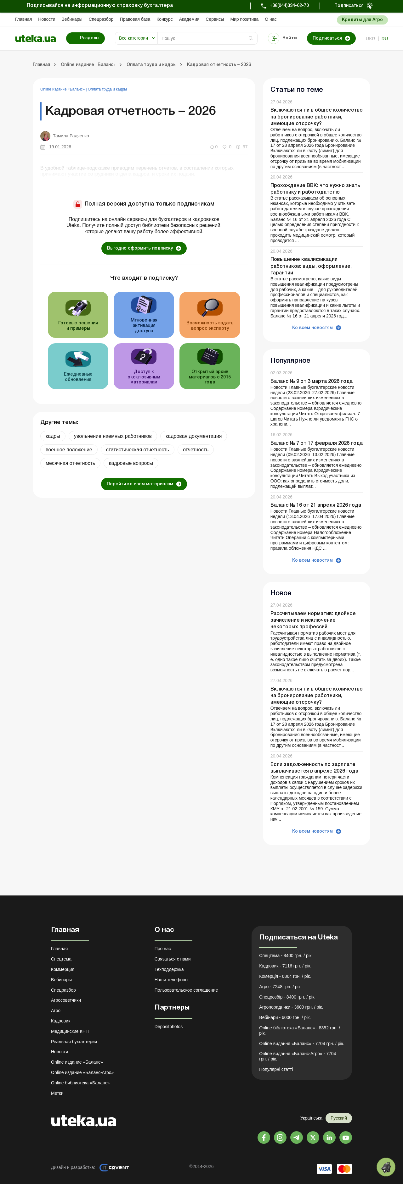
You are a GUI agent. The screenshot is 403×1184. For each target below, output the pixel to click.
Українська (311, 1118)
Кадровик (60, 1020)
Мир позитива (244, 19)
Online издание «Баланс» (63, 89)
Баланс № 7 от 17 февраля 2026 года (316, 443)
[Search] (207, 38)
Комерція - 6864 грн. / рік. (285, 976)
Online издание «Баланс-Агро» (82, 1072)
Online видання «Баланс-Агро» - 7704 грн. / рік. (297, 1056)
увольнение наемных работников (113, 436)
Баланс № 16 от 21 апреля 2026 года (315, 505)
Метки (57, 1093)
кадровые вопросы (131, 463)
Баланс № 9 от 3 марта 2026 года (311, 381)
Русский (339, 1118)
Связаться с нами (173, 958)
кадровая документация (194, 436)
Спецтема (61, 958)
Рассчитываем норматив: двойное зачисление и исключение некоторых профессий (313, 620)
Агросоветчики (66, 1000)
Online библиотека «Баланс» (80, 1082)
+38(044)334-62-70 (289, 6)
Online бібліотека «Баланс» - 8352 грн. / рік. (299, 1030)
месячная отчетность (70, 463)
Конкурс (164, 19)
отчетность (195, 449)
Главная (23, 19)
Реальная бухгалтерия (74, 1041)
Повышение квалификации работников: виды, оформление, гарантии (311, 266)
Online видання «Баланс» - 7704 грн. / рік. (301, 1043)
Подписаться (349, 6)
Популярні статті (276, 1069)
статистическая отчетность (137, 449)
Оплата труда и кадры (107, 89)
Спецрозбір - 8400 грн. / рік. (287, 997)
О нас (270, 19)
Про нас (163, 948)
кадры (53, 436)
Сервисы (215, 19)
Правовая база (135, 19)
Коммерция (62, 969)
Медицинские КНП (70, 1031)
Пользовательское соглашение (186, 990)
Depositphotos (169, 1026)
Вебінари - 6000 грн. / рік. (285, 1017)
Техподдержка (169, 969)
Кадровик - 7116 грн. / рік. (285, 965)
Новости (46, 19)
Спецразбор (101, 19)
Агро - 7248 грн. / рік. (280, 986)
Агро (55, 1010)
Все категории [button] (133, 38)
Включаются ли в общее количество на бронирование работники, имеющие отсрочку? (316, 117)
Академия (189, 19)
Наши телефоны (171, 979)
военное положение (69, 449)
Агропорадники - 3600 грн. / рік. (291, 1007)
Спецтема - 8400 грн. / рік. (286, 955)
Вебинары (72, 19)
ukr (370, 38)
